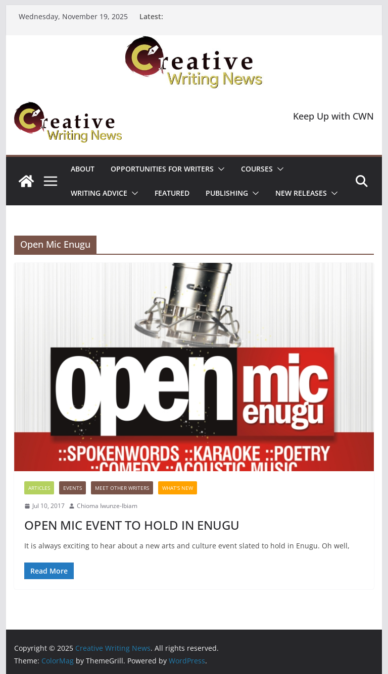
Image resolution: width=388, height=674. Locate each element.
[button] (219, 169)
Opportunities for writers (162, 169)
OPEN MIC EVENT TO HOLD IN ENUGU (131, 525)
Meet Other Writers (122, 487)
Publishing (227, 193)
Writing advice (99, 193)
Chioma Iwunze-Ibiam (107, 505)
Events (72, 487)
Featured (172, 193)
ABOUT (82, 169)
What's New (177, 487)
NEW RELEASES (301, 193)
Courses (257, 169)
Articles (39, 487)
